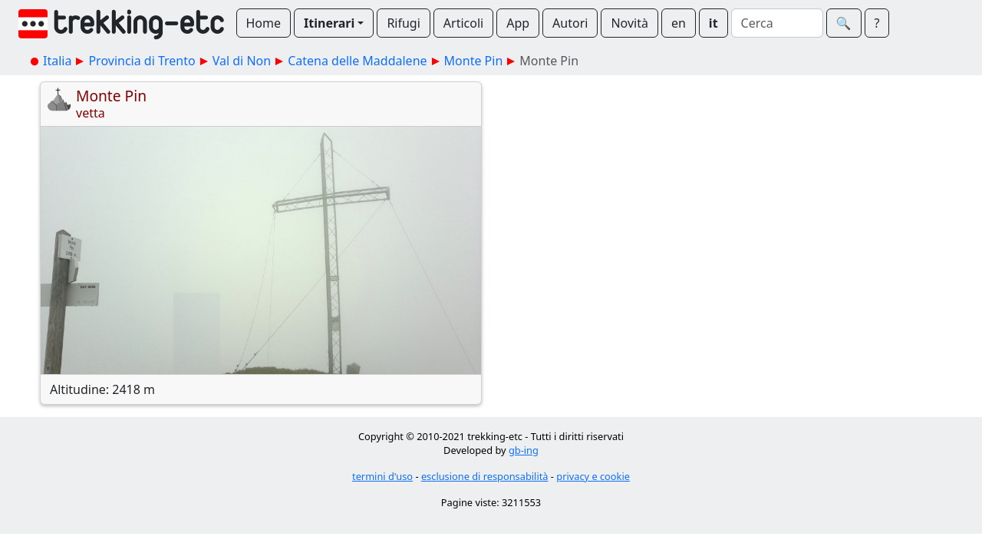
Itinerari (329, 23)
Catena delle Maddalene (357, 60)
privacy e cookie (593, 476)
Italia (57, 60)
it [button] (713, 23)
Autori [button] (570, 23)
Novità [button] (629, 23)
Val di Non (242, 60)
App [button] (517, 23)
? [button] (877, 23)
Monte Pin (473, 60)
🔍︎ (844, 23)
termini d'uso (382, 476)
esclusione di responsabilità (485, 476)
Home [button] (264, 23)
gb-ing (524, 450)
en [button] (678, 23)
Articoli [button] (463, 23)
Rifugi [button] (403, 23)
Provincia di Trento (141, 60)
